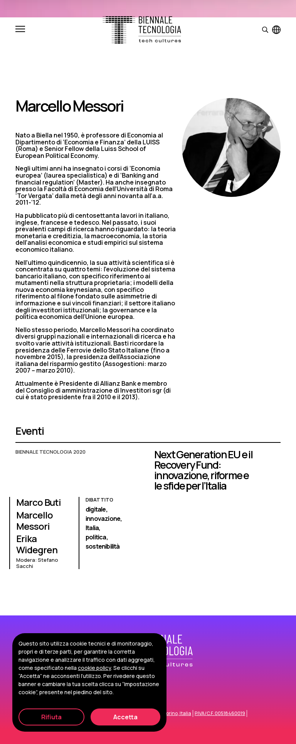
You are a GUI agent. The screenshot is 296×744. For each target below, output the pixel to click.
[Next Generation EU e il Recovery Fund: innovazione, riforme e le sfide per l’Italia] (148, 513)
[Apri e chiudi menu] (20, 29)
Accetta (125, 717)
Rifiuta (51, 717)
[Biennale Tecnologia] (141, 29)
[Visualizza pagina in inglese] (276, 29)
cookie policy (94, 667)
